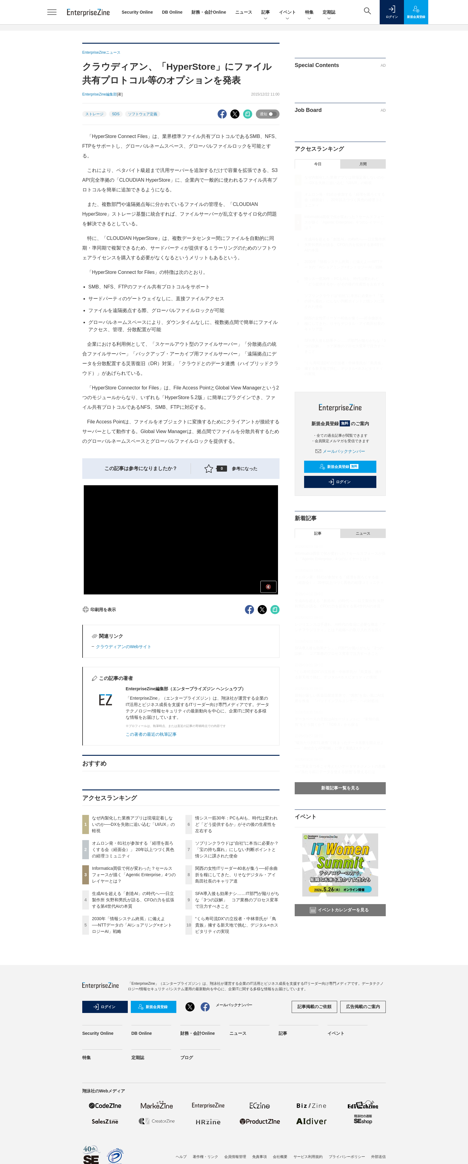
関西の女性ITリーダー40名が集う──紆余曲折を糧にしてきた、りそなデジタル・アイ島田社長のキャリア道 (236, 874)
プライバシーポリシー (347, 1157)
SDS (116, 114)
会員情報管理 (235, 1157)
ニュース (243, 12)
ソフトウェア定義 (142, 114)
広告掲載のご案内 (363, 1006)
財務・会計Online (209, 12)
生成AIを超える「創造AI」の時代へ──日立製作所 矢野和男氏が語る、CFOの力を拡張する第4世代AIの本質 (133, 900)
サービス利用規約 (308, 1157)
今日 (317, 164)
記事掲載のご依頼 (314, 1006)
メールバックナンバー (340, 451)
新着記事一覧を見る (340, 788)
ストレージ (94, 114)
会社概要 (280, 1157)
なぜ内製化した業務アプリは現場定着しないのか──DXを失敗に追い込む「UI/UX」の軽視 (133, 824)
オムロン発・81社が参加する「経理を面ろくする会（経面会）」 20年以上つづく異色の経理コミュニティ (133, 849)
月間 (363, 164)
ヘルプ (181, 1157)
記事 (265, 12)
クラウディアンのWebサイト (123, 646)
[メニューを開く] (52, 12)
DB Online (172, 12)
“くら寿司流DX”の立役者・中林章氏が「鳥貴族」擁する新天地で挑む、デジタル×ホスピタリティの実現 (236, 925)
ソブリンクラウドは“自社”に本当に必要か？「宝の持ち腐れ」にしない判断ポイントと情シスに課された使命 (237, 849)
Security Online (137, 12)
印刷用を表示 (99, 609)
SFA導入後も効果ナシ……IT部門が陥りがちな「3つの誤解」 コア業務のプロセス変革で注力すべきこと (237, 900)
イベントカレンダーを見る (339, 910)
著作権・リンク (205, 1157)
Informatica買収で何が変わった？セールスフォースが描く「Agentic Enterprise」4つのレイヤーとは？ (134, 874)
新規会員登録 (338, 467)
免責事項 (259, 1157)
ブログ (186, 1057)
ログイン (339, 482)
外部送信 (378, 1157)
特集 (309, 12)
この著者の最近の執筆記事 (151, 734)
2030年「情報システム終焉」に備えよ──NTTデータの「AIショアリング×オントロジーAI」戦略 (132, 925)
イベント (287, 12)
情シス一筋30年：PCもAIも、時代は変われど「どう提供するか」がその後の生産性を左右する (236, 824)
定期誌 (329, 12)
